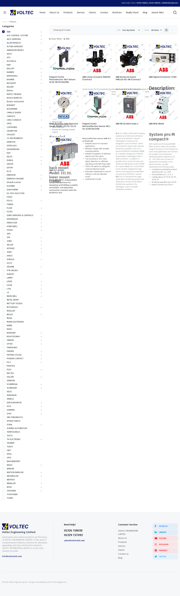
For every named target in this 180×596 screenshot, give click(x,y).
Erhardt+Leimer (11, 182)
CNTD (7, 123)
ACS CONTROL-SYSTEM (15, 35)
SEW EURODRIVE (12, 402)
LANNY (7, 277)
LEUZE (7, 285)
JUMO (7, 241)
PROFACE (8, 366)
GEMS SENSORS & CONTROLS (17, 215)
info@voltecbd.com (170, 3)
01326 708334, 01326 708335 (148, 3)
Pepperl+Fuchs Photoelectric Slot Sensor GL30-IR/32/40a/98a (62, 79)
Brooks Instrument (13, 101)
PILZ (6, 362)
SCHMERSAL (10, 384)
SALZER (8, 377)
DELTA (7, 156)
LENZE (7, 281)
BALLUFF (8, 68)
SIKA (6, 413)
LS (5, 292)
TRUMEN (8, 443)
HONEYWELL (10, 226)
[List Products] (171, 30)
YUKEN (7, 498)
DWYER (7, 164)
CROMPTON (9, 131)
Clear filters (56, 39)
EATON (7, 167)
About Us (54, 12)
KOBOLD (8, 259)
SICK (6, 406)
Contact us (123, 554)
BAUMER (8, 79)
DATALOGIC (9, 145)
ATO (6, 57)
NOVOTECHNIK (11, 336)
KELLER (7, 244)
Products (68, 12)
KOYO (7, 263)
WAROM (8, 468)
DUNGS (7, 160)
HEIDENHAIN (10, 219)
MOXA (7, 318)
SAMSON (8, 380)
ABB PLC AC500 (56, 170)
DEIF (6, 153)
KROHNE (8, 266)
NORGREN (8, 333)
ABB (68, 39)
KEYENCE (8, 248)
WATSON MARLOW (12, 472)
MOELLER (8, 311)
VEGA (7, 454)
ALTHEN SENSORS (12, 46)
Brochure (117, 12)
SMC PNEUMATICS (12, 417)
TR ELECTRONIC (11, 439)
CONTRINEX (9, 127)
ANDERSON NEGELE (13, 50)
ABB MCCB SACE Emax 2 (127, 123)
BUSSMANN (9, 109)
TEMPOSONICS (11, 432)
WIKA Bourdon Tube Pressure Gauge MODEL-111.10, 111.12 (63, 125)
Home (42, 12)
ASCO (7, 54)
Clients (92, 12)
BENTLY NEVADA (11, 94)
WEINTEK (8, 479)
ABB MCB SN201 (156, 123)
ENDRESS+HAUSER (13, 178)
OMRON (8, 340)
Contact (104, 12)
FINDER (7, 204)
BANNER (8, 72)
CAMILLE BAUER (11, 112)
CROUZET (8, 134)
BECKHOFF (9, 83)
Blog (145, 12)
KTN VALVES (10, 270)
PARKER (8, 351)
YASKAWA (9, 490)
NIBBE (7, 325)
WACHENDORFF (11, 461)
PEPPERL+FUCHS (12, 355)
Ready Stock (132, 12)
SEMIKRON (9, 395)
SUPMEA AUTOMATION (14, 428)
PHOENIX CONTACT (12, 358)
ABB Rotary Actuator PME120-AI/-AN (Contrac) (128, 78)
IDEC (6, 233)
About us (122, 538)
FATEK (7, 197)
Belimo (7, 90)
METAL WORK (10, 299)
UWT (6, 450)
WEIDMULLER (10, 476)
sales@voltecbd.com (74, 540)
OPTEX (7, 344)
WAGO (7, 465)
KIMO (7, 252)
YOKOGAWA (10, 494)
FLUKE (7, 208)
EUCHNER (8, 186)
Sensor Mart (157, 12)
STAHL (7, 424)
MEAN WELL (9, 296)
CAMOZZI (8, 116)
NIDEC (7, 329)
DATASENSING (10, 149)
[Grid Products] (166, 30)
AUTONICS (9, 61)
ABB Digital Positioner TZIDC (163, 77)
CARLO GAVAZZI (11, 120)
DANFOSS (8, 142)
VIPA (6, 457)
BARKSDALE (10, 76)
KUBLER (8, 274)
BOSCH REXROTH (12, 98)
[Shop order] (131, 30)
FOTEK (7, 211)
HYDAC (7, 230)
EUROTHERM (10, 189)
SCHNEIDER (9, 388)
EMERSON (8, 175)
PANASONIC (9, 347)
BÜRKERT (8, 105)
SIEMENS (8, 410)
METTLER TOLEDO (12, 303)
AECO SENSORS (11, 39)
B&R (6, 65)
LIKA (6, 288)
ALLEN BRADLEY (11, 43)
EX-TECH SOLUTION (13, 193)
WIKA (7, 487)
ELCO (6, 171)
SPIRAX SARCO (11, 421)
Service (81, 12)
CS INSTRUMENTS (12, 138)
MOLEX (7, 314)
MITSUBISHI (10, 307)
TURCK (7, 446)
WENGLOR (9, 483)
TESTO (7, 435)
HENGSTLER (9, 222)
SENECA (8, 399)
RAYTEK (8, 373)
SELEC (7, 391)
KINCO (7, 255)
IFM (6, 237)
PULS (6, 369)
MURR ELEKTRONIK (13, 322)
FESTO (7, 200)
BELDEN (8, 87)
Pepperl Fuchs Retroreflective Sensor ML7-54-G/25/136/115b (96, 126)
